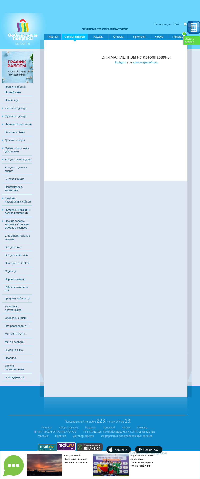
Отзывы (118, 36)
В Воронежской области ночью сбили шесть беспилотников (75, 459)
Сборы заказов (74, 37)
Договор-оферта (83, 436)
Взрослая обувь (15, 132)
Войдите (120, 62)
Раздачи (98, 36)
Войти (178, 24)
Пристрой (139, 36)
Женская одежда (15, 108)
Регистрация (163, 24)
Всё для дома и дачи (18, 159)
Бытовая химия (14, 178)
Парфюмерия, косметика (14, 188)
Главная (53, 36)
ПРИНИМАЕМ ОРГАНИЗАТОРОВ (105, 29)
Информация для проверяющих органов (126, 436)
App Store (121, 449)
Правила (10, 357)
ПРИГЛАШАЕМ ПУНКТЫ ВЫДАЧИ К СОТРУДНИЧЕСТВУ (119, 431)
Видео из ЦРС (14, 349)
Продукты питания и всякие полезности (18, 211)
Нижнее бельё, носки (18, 124)
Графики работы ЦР (17, 298)
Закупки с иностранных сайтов (18, 200)
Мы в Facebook (14, 341)
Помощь (179, 36)
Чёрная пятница (15, 279)
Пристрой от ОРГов (17, 263)
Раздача (90, 427)
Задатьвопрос (189, 40)
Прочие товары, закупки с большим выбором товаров (17, 224)
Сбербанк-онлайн (16, 317)
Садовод (10, 271)
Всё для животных (16, 255)
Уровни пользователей (14, 367)
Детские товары (15, 140)
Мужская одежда (15, 116)
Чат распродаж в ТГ (17, 325)
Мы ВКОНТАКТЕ (15, 333)
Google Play (150, 449)
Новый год (11, 100)
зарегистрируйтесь (146, 62)
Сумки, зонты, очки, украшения (17, 150)
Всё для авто (13, 247)
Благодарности (14, 377)
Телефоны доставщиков (13, 308)
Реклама (42, 436)
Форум (159, 36)
